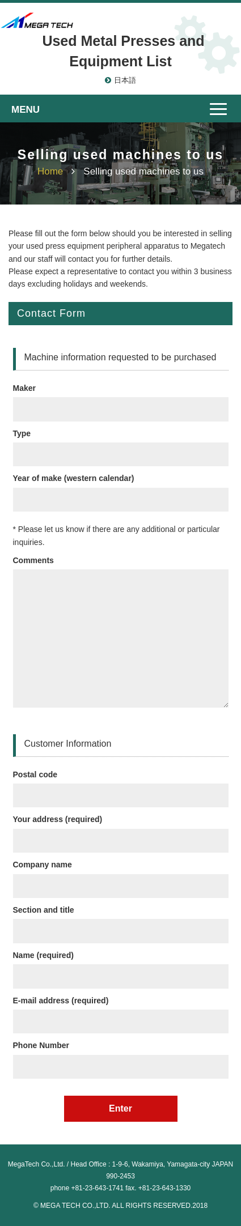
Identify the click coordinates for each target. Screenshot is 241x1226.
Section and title (121, 920)
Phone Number (121, 1056)
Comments (121, 634)
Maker (121, 399)
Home (50, 171)
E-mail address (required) (121, 1011)
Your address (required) (121, 830)
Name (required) (121, 966)
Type (121, 444)
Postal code (121, 785)
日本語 (125, 80)
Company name (121, 875)
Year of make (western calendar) (121, 489)
